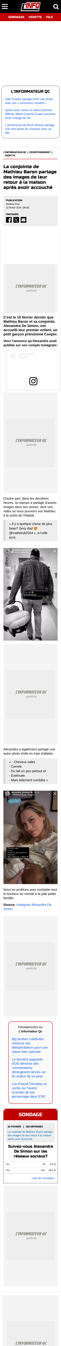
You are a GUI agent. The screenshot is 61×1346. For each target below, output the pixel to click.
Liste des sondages (43, 1178)
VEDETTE (35, 17)
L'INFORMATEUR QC (14, 152)
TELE (49, 17)
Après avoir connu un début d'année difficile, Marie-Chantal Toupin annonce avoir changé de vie (30, 114)
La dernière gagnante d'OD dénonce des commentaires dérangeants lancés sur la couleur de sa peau (29, 1068)
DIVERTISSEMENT (39, 152)
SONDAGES (16, 17)
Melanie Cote (13, 204)
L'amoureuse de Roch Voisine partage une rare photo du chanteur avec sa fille (30, 128)
